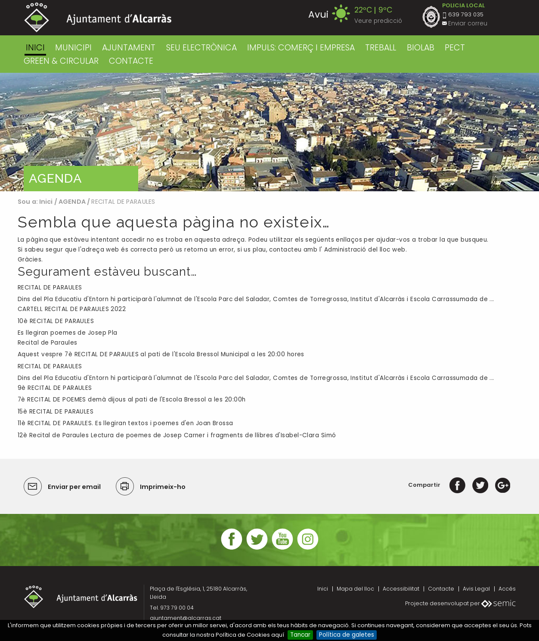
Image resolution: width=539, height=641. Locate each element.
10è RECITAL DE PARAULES (56, 321)
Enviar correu (467, 23)
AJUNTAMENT (128, 47)
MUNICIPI (73, 47)
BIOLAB (420, 47)
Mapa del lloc (355, 588)
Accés (507, 588)
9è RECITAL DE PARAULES (55, 388)
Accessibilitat (401, 588)
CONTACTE (131, 61)
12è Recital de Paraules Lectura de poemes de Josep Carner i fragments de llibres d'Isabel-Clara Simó (177, 435)
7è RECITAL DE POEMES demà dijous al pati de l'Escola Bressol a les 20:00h (131, 399)
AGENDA (72, 201)
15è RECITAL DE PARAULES (55, 412)
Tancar (300, 635)
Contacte (441, 588)
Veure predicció (378, 21)
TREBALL (380, 47)
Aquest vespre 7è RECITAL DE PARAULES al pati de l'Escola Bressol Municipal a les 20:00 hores (161, 354)
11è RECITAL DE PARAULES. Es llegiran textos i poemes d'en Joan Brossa (125, 423)
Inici (35, 47)
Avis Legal (476, 588)
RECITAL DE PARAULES (50, 287)
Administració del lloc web (365, 250)
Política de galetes (346, 635)
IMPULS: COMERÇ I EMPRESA (301, 47)
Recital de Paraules (47, 343)
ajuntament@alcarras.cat (185, 618)
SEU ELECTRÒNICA (201, 47)
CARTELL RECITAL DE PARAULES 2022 (72, 309)
